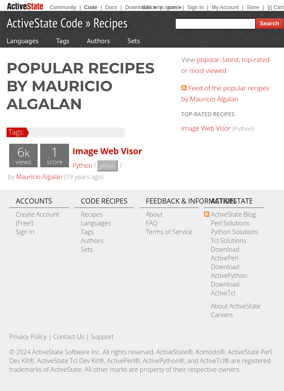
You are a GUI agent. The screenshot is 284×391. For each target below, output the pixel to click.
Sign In (195, 7)
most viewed (208, 70)
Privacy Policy (28, 336)
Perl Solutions (230, 223)
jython (107, 166)
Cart (279, 7)
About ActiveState (235, 306)
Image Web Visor (107, 151)
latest (231, 59)
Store (252, 7)
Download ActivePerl (225, 253)
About (154, 214)
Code (90, 7)
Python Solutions (234, 232)
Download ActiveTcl (225, 288)
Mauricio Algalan (39, 177)
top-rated (256, 59)
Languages (22, 40)
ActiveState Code (45, 22)
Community (63, 7)
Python (82, 165)
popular (208, 59)
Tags (62, 40)
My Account (225, 7)
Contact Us (68, 336)
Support (102, 336)
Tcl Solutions (228, 240)
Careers (221, 315)
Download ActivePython (229, 271)
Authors (98, 40)
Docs (111, 7)
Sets (134, 40)
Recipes (111, 22)
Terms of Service (169, 232)
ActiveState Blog (233, 214)
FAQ (152, 223)
